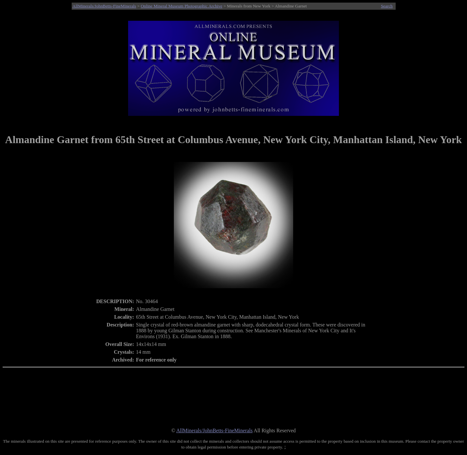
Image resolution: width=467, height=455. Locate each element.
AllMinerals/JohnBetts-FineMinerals (104, 6)
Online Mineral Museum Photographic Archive (181, 6)
